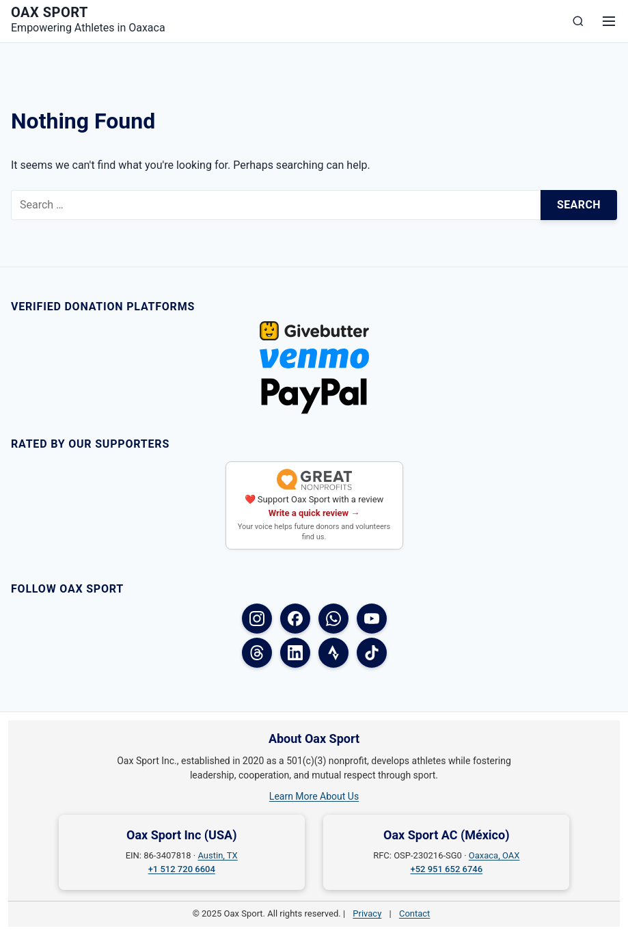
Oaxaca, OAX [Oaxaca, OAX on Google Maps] (494, 855)
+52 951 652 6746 (446, 869)
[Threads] (257, 653)
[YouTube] (372, 619)
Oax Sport (49, 12)
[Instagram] (257, 619)
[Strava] (333, 653)
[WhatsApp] (333, 619)
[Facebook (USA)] (295, 619)
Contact (414, 913)
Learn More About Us (314, 796)
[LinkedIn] (295, 653)
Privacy (367, 913)
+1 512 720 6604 (181, 869)
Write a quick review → (314, 513)
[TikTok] (372, 653)
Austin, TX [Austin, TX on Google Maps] (217, 855)
